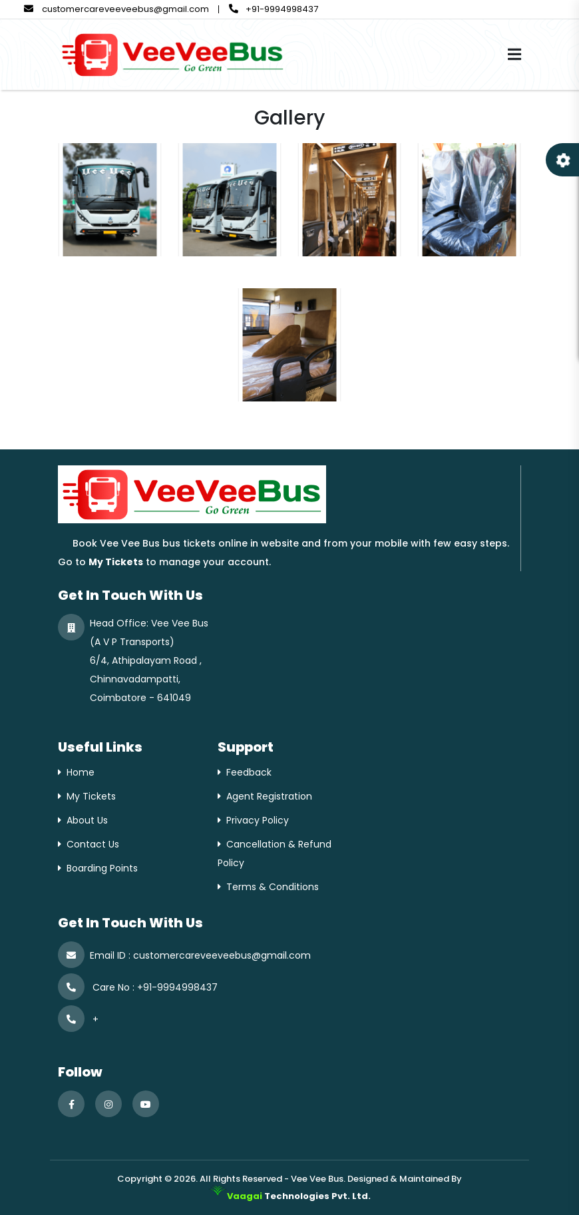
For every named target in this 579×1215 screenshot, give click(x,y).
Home (81, 772)
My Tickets (91, 796)
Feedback (249, 772)
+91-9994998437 (273, 9)
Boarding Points (102, 868)
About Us (87, 820)
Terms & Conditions (272, 886)
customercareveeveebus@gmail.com (116, 9)
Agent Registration (269, 796)
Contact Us (93, 844)
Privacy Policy (257, 820)
